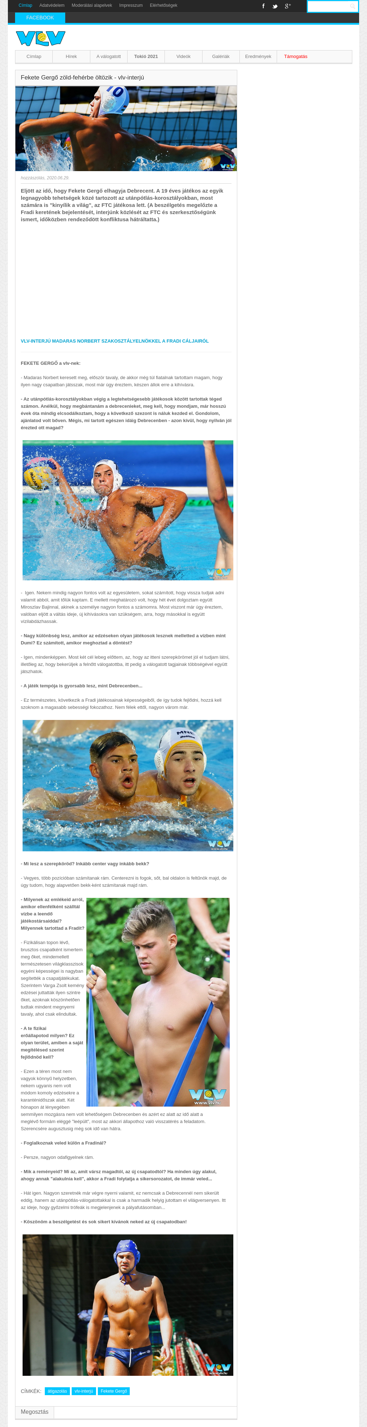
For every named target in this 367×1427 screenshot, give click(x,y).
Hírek (71, 56)
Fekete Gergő (114, 1391)
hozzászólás (32, 177)
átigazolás (57, 1391)
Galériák (220, 56)
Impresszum (131, 5)
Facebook (263, 6)
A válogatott (108, 56)
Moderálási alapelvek (92, 5)
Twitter (274, 6)
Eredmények (258, 56)
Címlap (25, 5)
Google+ (288, 6)
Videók (183, 56)
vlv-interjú (84, 1391)
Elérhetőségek (163, 5)
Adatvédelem (52, 5)
